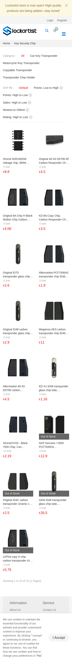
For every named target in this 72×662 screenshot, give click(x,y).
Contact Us (49, 609)
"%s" (39, 655)
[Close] (66, 5)
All (22, 55)
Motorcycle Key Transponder (21, 63)
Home (6, 43)
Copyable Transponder (17, 70)
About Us (15, 609)
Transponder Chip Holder (19, 77)
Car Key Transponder (44, 55)
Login (50, 20)
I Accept (59, 638)
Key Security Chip (25, 43)
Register (62, 20)
